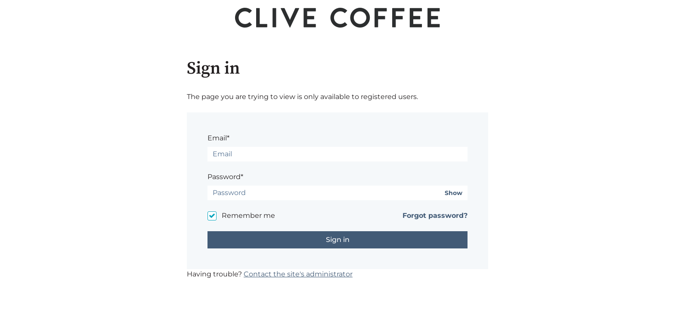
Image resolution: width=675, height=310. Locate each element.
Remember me (248, 215)
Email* (218, 138)
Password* (225, 177)
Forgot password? (435, 215)
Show (453, 193)
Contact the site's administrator (298, 274)
